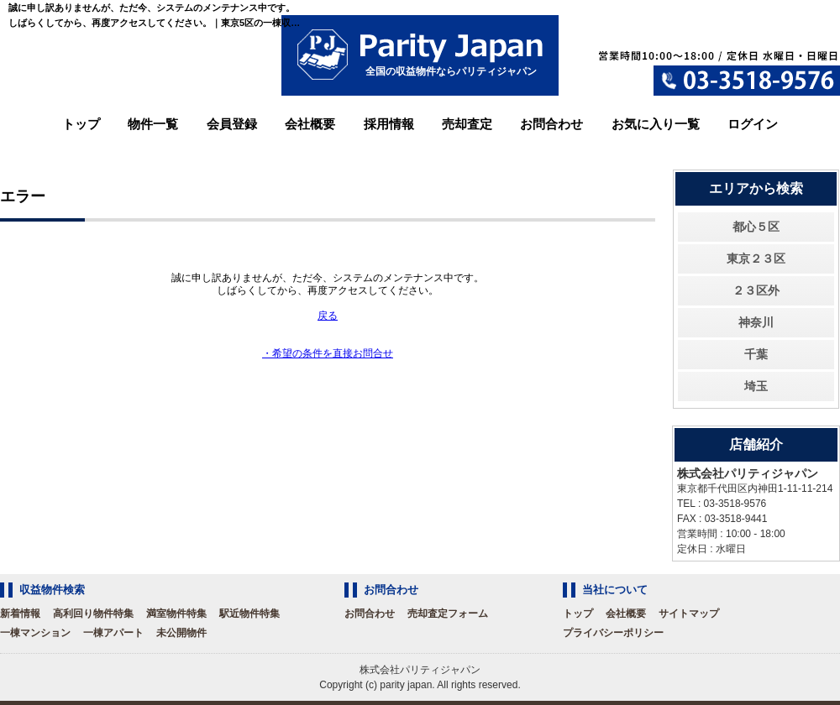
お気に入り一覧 (656, 124)
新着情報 (20, 613)
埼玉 (756, 386)
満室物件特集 (176, 613)
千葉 (756, 354)
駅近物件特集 (249, 613)
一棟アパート (113, 633)
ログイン (752, 124)
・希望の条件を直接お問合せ (327, 353)
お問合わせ (551, 124)
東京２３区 (756, 258)
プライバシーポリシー (613, 633)
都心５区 (756, 226)
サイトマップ (689, 613)
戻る (328, 315)
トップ (81, 124)
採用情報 (389, 124)
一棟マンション (35, 633)
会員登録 (232, 124)
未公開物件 (181, 633)
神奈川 (756, 322)
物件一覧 (153, 124)
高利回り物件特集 (93, 613)
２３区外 (756, 290)
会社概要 (310, 124)
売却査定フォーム (447, 613)
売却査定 (467, 124)
